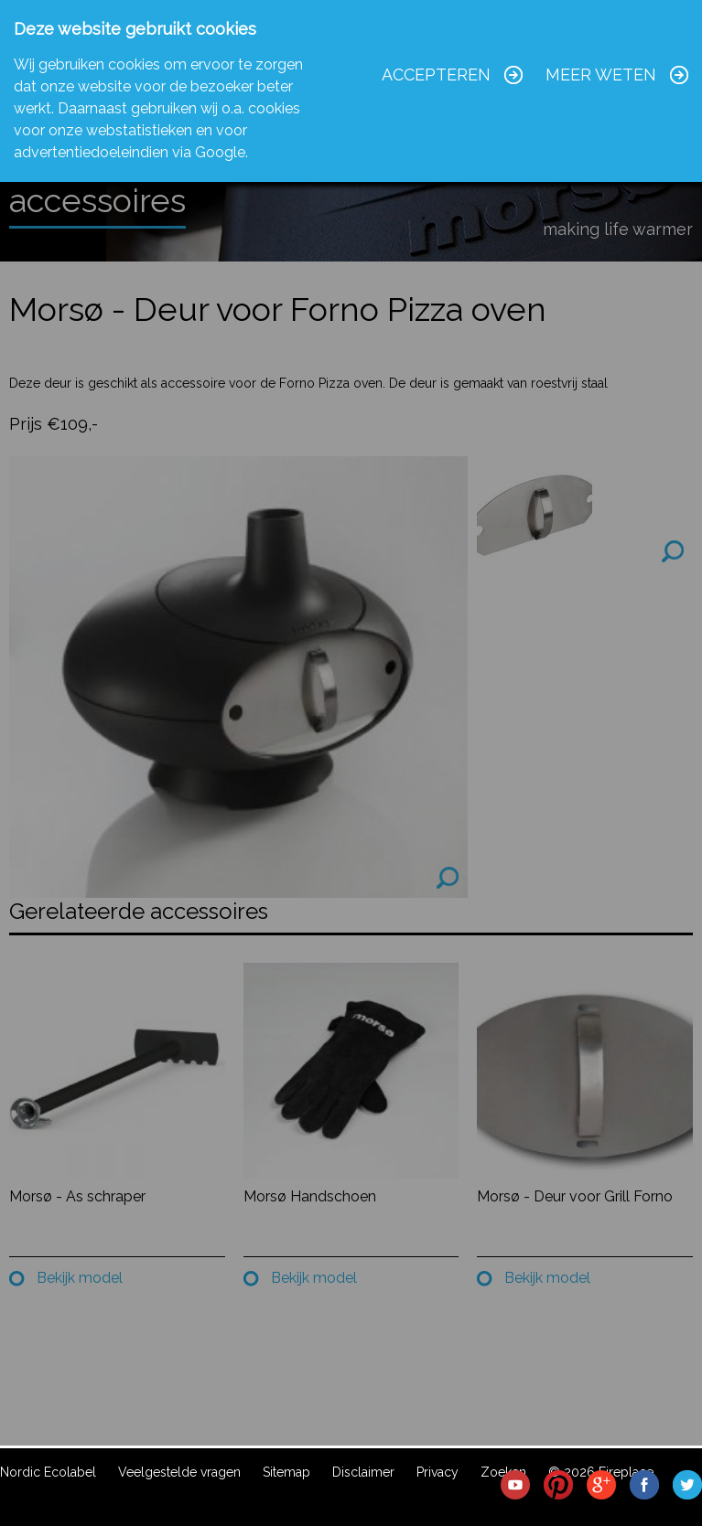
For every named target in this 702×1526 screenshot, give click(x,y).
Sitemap (286, 1472)
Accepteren (436, 74)
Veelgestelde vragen (179, 1472)
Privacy (437, 1472)
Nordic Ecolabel (48, 1472)
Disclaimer (363, 1472)
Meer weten (600, 74)
